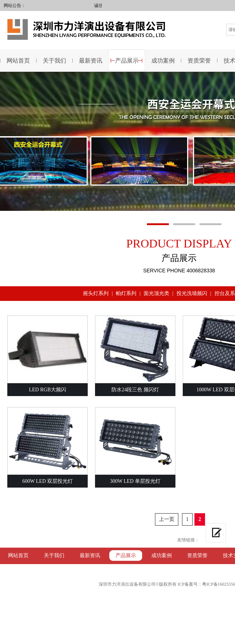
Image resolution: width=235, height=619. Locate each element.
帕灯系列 (126, 293)
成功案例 (163, 60)
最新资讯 (90, 60)
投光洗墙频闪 (192, 293)
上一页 (166, 519)
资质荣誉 (199, 60)
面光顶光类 (156, 293)
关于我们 (54, 60)
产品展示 (127, 60)
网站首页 (18, 555)
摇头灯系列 (96, 293)
